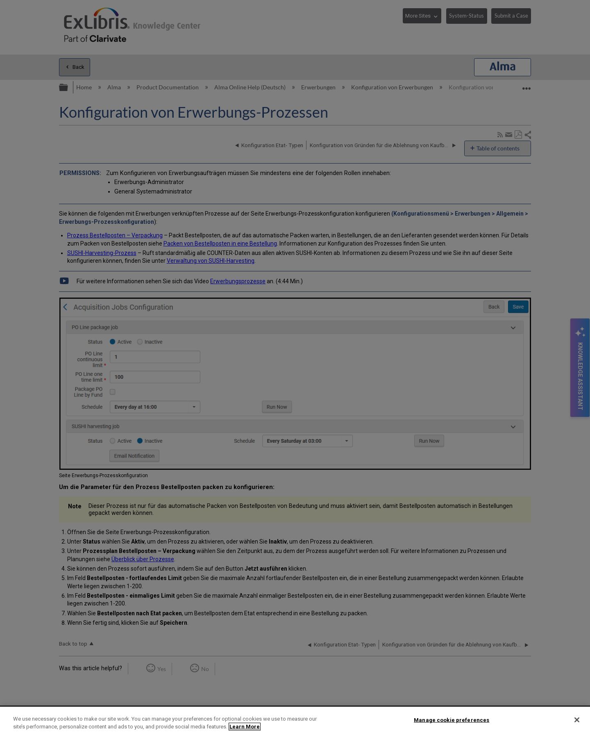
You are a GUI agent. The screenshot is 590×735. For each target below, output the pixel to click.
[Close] (577, 720)
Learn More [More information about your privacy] (244, 727)
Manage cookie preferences (451, 720)
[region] (295, 721)
